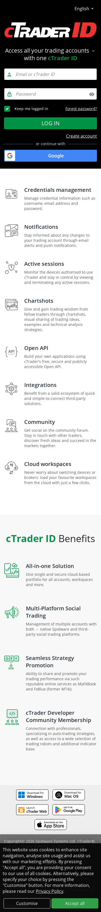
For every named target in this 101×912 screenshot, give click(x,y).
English (82, 9)
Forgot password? (81, 109)
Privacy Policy (49, 891)
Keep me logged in (31, 108)
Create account (81, 136)
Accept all (75, 903)
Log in (50, 123)
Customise (27, 903)
